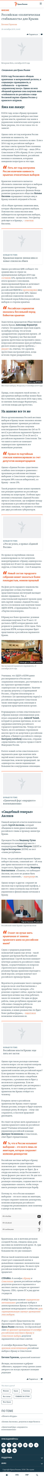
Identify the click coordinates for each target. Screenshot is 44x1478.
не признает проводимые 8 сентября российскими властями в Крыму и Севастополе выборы (21, 1333)
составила (6, 278)
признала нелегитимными (14, 1348)
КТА (17, 1475)
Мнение (5, 10)
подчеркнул (29, 877)
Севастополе (7, 1281)
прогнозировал (30, 290)
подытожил (30, 1013)
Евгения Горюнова (9, 25)
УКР (27, 1475)
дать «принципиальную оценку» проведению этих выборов (21, 1312)
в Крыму (26, 1278)
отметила (29, 221)
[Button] (32, 34)
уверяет (5, 349)
